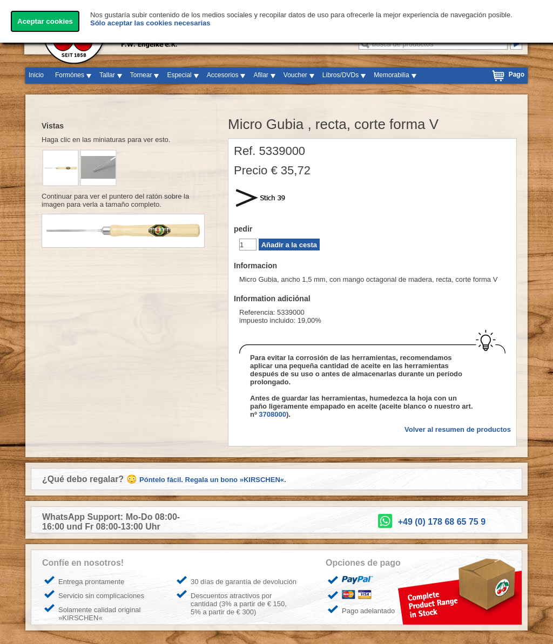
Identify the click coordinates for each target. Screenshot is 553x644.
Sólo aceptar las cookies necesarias (150, 23)
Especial (179, 75)
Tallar (107, 75)
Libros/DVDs (340, 75)
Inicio (36, 75)
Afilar (260, 75)
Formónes (69, 75)
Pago (516, 74)
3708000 (272, 414)
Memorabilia (391, 75)
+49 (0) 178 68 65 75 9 (441, 521)
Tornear (141, 75)
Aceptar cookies (45, 21)
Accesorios (223, 75)
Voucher (295, 75)
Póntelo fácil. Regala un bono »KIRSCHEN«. (212, 480)
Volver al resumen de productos (457, 429)
